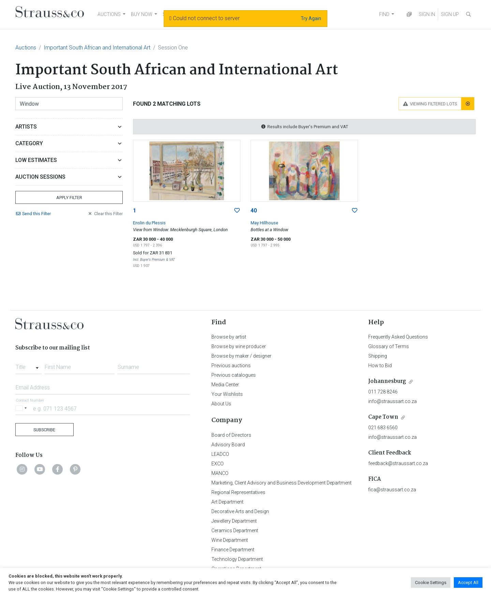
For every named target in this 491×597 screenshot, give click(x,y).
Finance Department (232, 549)
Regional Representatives (238, 492)
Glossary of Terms (388, 346)
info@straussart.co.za (392, 401)
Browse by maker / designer (241, 356)
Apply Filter (69, 197)
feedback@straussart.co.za (398, 463)
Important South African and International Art (97, 47)
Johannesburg (387, 381)
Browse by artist (228, 337)
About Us (221, 403)
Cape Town (383, 417)
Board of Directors (231, 435)
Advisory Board (228, 444)
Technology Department (237, 559)
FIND (384, 14)
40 (254, 210)
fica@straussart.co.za (392, 489)
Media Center (225, 384)
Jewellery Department (234, 521)
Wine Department (229, 540)
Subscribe (44, 429)
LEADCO (220, 454)
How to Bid (380, 365)
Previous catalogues (233, 375)
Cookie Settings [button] (430, 582)
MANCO (219, 473)
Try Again (311, 18)
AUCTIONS (109, 14)
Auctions (25, 47)
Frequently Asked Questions (398, 337)
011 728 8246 (383, 391)
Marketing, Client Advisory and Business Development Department (281, 483)
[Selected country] (22, 408)
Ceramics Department (234, 530)
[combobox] (28, 365)
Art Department (227, 502)
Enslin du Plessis (149, 222)
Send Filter (33, 213)
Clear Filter (105, 213)
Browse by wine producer (238, 346)
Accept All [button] (468, 582)
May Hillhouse (264, 222)
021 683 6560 (383, 427)
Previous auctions (231, 365)
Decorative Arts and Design (240, 511)
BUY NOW (141, 14)
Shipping (377, 356)
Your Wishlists (227, 394)
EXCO (217, 463)
